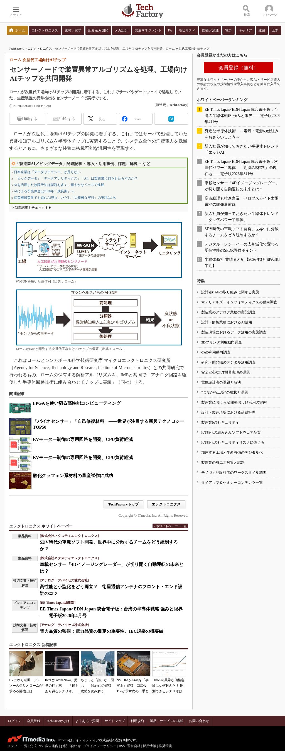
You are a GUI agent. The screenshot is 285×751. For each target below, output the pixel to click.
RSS (122, 746)
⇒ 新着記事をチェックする (31, 208)
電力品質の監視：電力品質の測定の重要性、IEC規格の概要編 (101, 631)
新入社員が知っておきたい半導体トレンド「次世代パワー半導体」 (242, 217)
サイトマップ (115, 721)
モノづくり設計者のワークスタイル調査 (233, 472)
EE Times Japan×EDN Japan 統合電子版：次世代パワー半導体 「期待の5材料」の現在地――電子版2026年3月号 (241, 167)
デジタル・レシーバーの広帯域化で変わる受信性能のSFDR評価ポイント (242, 247)
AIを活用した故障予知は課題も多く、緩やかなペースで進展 (59, 185)
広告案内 (51, 746)
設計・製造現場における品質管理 (228, 412)
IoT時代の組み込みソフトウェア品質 (231, 432)
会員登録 (33, 721)
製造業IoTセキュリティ (220, 422)
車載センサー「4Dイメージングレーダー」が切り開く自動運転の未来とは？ (242, 186)
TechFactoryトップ (123, 504)
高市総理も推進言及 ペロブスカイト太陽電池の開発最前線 (242, 201)
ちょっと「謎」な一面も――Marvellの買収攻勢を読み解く (97, 685)
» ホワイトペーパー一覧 (170, 526)
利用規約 (137, 721)
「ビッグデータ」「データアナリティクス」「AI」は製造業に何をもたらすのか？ (76, 178)
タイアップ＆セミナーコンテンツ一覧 (232, 482)
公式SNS (36, 746)
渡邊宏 (161, 105)
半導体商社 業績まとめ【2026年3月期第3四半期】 (242, 262)
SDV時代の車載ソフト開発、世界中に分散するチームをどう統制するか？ (242, 232)
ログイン (14, 721)
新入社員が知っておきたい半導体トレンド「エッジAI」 (242, 149)
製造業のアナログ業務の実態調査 (228, 312)
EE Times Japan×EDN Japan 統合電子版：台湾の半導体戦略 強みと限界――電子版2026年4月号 (242, 115)
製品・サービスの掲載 (166, 721)
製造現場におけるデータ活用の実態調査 (233, 332)
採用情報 (149, 746)
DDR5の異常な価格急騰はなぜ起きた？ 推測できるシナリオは (168, 685)
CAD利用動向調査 (215, 352)
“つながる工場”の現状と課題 (224, 392)
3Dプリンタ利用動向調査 (221, 342)
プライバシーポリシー (100, 746)
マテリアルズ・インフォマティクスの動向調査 (239, 302)
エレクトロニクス (40, 48)
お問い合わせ (199, 721)
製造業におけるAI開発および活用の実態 (234, 402)
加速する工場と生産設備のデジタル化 (232, 452)
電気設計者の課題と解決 (221, 382)
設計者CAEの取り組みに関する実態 (230, 292)
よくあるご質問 (87, 721)
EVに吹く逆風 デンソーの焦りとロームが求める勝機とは (26, 685)
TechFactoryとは (58, 721)
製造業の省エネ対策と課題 (223, 462)
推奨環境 (165, 746)
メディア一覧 (18, 746)
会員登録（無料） (238, 67)
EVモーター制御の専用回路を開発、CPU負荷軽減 (83, 439)
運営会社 (134, 746)
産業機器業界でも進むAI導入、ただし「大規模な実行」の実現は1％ (65, 198)
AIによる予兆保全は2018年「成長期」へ (44, 191)
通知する (68, 119)
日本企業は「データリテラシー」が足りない (47, 172)
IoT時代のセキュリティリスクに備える (232, 442)
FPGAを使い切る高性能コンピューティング (77, 403)
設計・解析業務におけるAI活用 (226, 322)
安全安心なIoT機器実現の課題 (225, 372)
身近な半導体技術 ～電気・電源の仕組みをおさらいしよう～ (242, 134)
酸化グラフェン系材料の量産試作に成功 (73, 475)
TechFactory (16, 48)
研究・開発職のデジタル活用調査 (228, 362)
